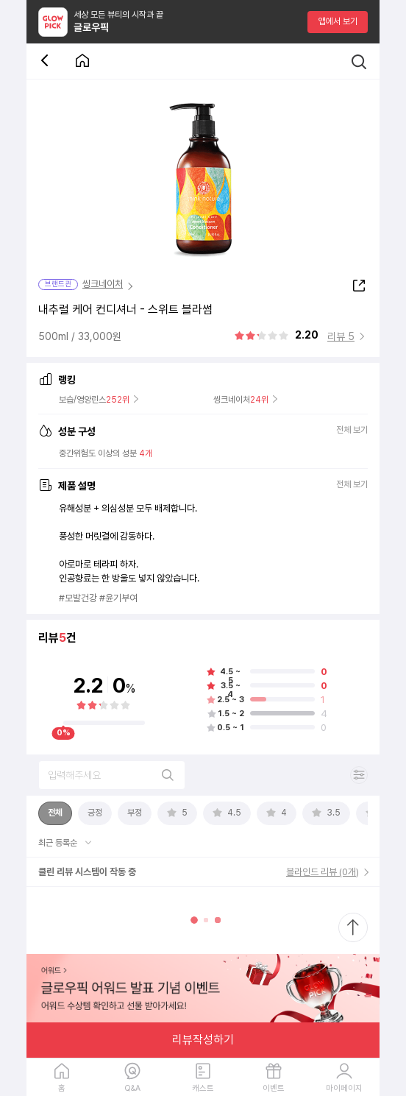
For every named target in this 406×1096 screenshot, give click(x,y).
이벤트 (274, 1088)
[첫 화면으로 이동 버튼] (82, 61)
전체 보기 (352, 431)
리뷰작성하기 (203, 1040)
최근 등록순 (58, 843)
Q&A (132, 1088)
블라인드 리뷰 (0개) (322, 871)
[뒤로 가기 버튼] (47, 61)
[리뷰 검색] (111, 775)
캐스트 (203, 1088)
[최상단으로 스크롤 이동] (353, 927)
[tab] (55, 813)
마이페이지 (344, 1088)
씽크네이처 (102, 283)
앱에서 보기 (337, 21)
